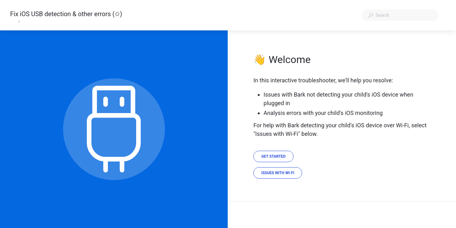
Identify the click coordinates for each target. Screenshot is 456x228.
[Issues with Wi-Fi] (277, 173)
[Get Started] (273, 156)
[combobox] (400, 15)
